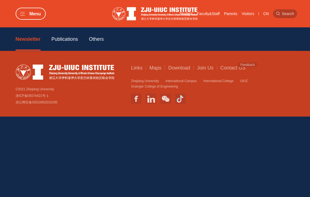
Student (186, 13)
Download (179, 68)
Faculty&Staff (208, 13)
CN (266, 13)
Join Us (205, 68)
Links (136, 68)
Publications (64, 39)
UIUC (244, 81)
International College (218, 81)
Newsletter (28, 39)
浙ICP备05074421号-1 (32, 96)
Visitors (248, 13)
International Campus (181, 81)
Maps (155, 68)
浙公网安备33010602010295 (37, 102)
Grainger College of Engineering (154, 86)
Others (96, 39)
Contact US (233, 68)
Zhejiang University (145, 81)
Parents (230, 13)
